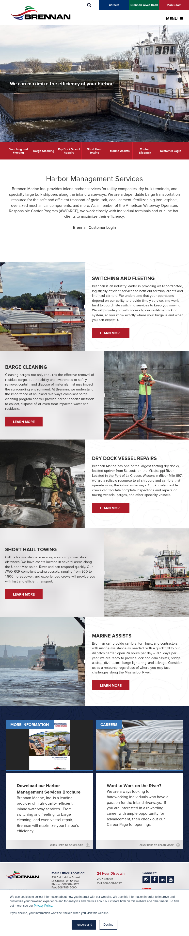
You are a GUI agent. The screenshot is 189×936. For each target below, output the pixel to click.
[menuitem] (89, 5)
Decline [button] (108, 924)
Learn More (111, 333)
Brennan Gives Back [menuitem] (144, 5)
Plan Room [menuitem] (174, 5)
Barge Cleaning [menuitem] (43, 151)
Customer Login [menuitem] (170, 151)
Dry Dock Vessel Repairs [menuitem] (69, 150)
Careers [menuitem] (114, 5)
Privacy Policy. (43, 905)
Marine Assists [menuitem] (120, 151)
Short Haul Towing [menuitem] (94, 150)
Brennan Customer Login (94, 227)
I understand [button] (84, 924)
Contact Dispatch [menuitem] (145, 150)
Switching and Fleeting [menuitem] (18, 150)
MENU (174, 18)
